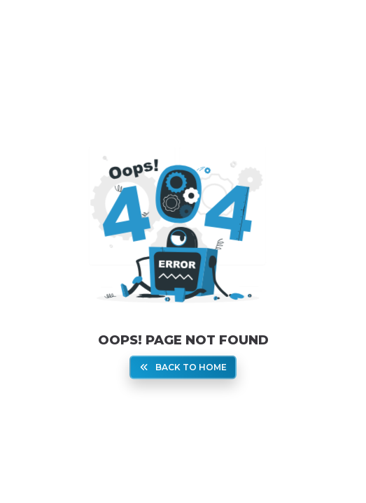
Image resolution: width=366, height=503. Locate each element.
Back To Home (183, 367)
